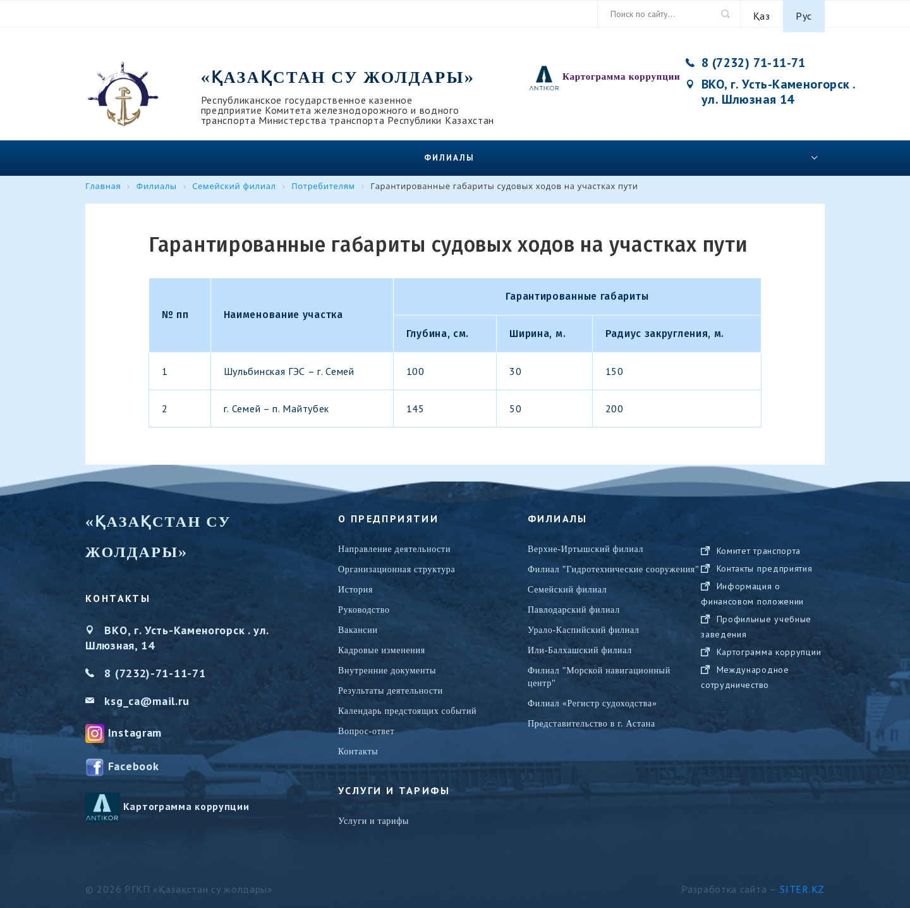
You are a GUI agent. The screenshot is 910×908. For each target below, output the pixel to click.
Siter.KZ (802, 884)
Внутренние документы (387, 665)
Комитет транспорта (759, 558)
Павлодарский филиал (574, 605)
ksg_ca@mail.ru (146, 696)
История (355, 584)
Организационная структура (397, 564)
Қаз (761, 14)
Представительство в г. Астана (591, 718)
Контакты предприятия (765, 576)
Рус (804, 14)
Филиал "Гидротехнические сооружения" (613, 564)
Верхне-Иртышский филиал (585, 544)
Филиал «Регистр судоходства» (592, 698)
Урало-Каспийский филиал (584, 625)
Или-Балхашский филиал (580, 645)
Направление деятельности (394, 544)
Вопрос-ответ (366, 726)
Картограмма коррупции (621, 72)
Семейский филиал (567, 584)
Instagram (135, 727)
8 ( (111, 668)
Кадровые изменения (381, 645)
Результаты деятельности (390, 685)
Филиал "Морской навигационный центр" (599, 672)
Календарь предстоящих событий (407, 706)
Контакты (358, 746)
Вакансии (358, 625)
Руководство (364, 605)
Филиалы (449, 152)
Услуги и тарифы (373, 816)
